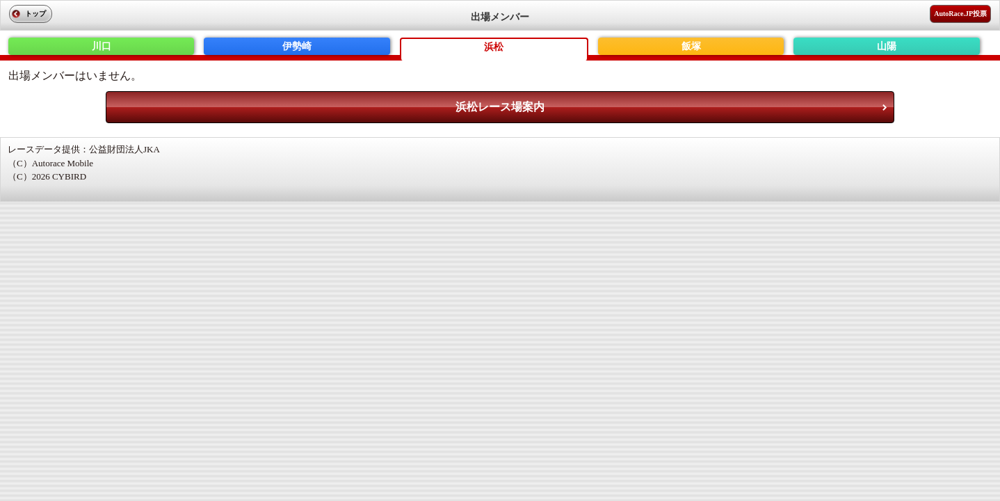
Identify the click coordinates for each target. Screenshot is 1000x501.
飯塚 (691, 46)
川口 (101, 46)
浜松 (493, 47)
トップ (35, 13)
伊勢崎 (297, 46)
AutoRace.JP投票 (960, 13)
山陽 (886, 46)
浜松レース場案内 (500, 107)
